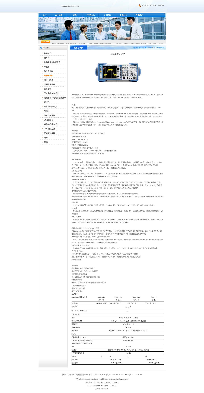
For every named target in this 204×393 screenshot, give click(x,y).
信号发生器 (48, 71)
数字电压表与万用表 (52, 62)
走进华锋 (58, 15)
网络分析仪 (48, 80)
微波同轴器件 (49, 115)
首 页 (45, 15)
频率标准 (47, 53)
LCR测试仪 (48, 120)
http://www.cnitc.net (112, 382)
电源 (46, 138)
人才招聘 (107, 15)
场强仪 (46, 102)
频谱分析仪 (48, 76)
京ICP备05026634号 (102, 389)
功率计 (46, 111)
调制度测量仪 (49, 84)
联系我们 (161, 5)
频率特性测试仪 (50, 107)
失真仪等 (47, 89)
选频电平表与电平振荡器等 (55, 98)
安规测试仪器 (49, 133)
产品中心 (91, 15)
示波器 (46, 67)
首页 (146, 48)
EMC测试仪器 (50, 129)
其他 (46, 142)
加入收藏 (153, 5)
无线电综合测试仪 (51, 93)
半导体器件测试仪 (51, 124)
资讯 (75, 15)
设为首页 (145, 5)
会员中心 (123, 15)
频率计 (46, 58)
